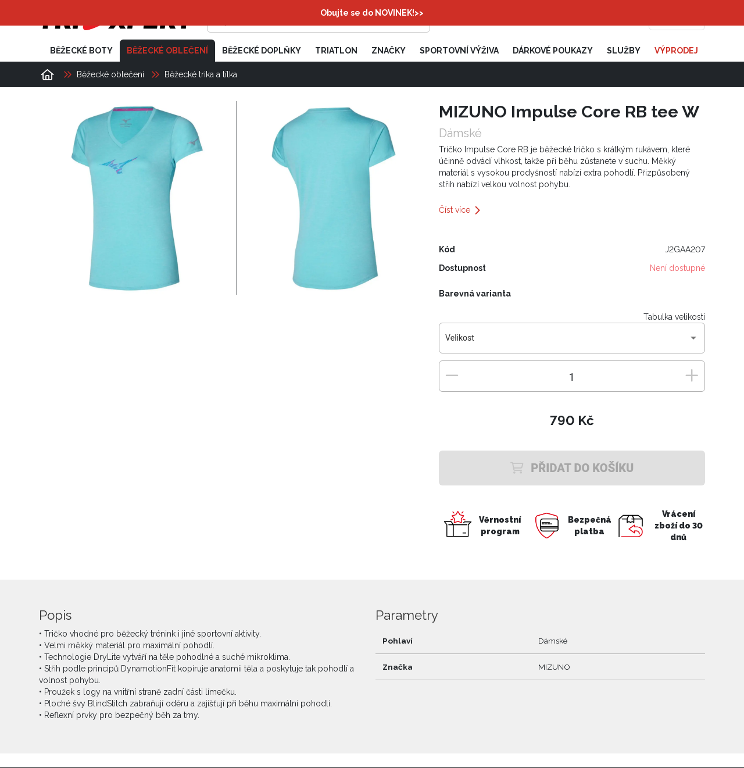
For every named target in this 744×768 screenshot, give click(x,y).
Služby (624, 51)
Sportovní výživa (459, 51)
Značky (388, 51)
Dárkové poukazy (553, 51)
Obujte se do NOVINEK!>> (372, 12)
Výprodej (676, 51)
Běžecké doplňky (261, 51)
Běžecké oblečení (167, 51)
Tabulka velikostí (674, 317)
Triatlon (336, 51)
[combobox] (571, 343)
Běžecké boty (81, 51)
